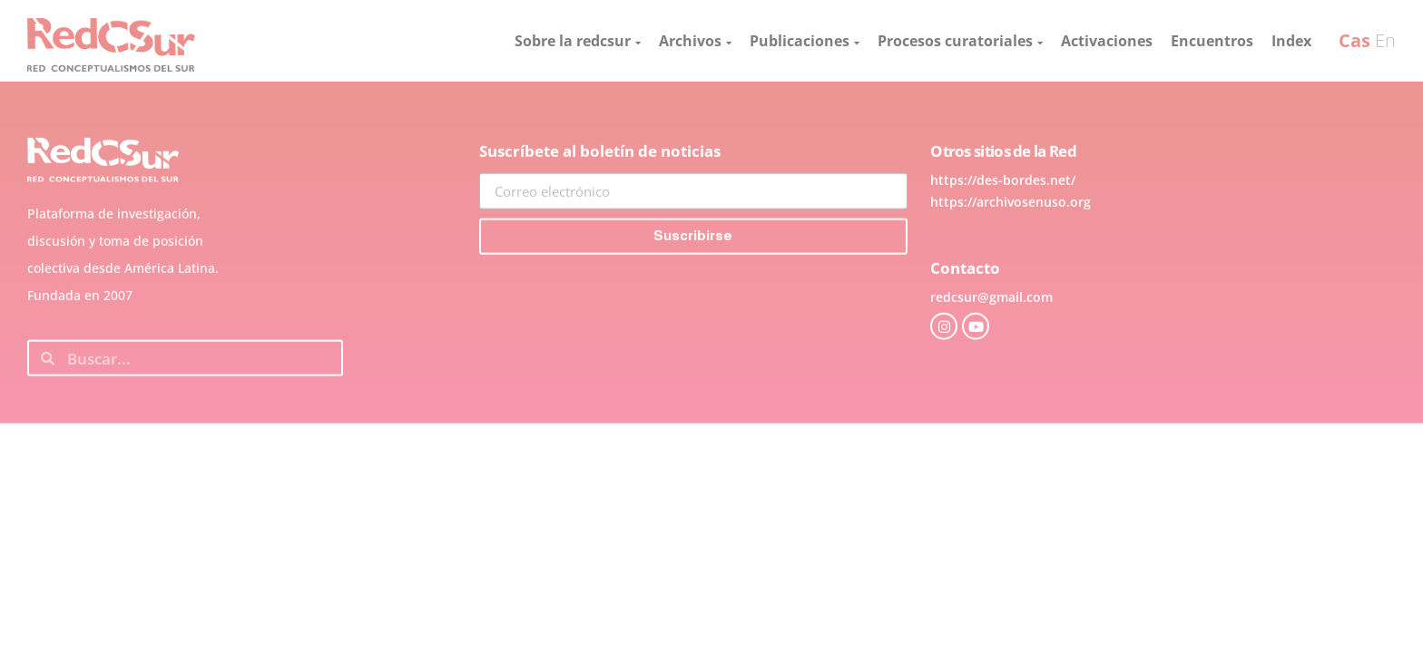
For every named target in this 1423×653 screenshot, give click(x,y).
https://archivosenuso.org (1010, 240)
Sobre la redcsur (578, 41)
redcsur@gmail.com (991, 335)
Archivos (695, 41)
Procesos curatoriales (960, 41)
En (1385, 40)
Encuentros (1212, 41)
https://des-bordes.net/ (1002, 218)
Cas (1354, 40)
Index (1291, 41)
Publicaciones (804, 41)
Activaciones (1107, 41)
